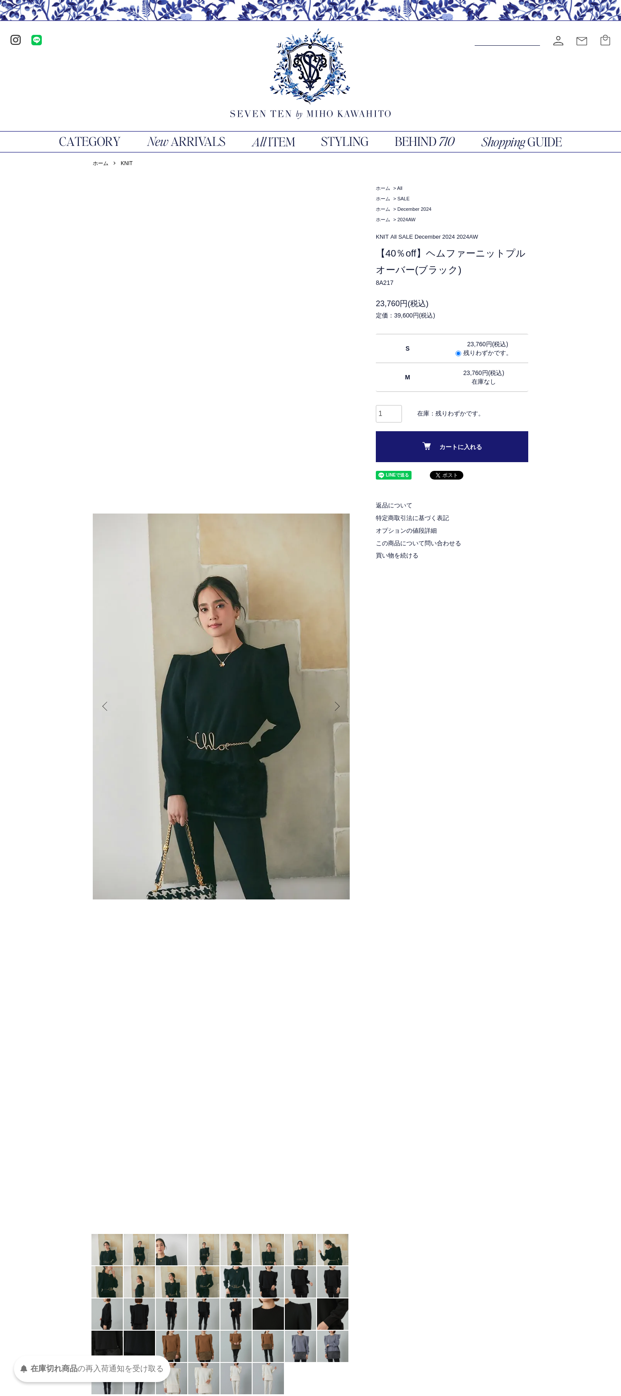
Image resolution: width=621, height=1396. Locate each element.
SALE (403, 198)
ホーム (100, 163)
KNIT (126, 163)
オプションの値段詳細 (406, 530)
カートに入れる (452, 446)
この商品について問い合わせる (418, 543)
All (399, 188)
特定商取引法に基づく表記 (412, 517)
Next (336, 706)
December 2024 (414, 209)
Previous (105, 706)
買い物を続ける (397, 555)
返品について (394, 505)
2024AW (406, 219)
